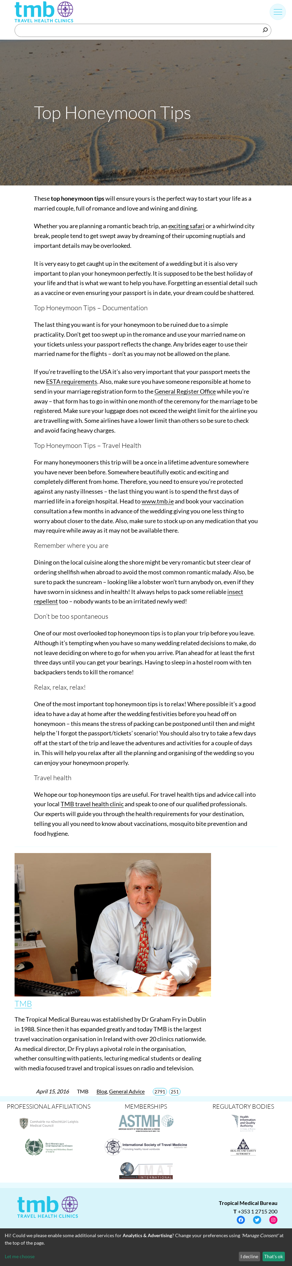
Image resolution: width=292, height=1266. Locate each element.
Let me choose (20, 1256)
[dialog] (146, 1247)
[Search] (265, 30)
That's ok (273, 1256)
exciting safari (186, 226)
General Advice (127, 1091)
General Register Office (185, 391)
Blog (102, 1091)
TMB (23, 1003)
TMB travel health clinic (92, 804)
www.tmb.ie (158, 501)
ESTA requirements (71, 381)
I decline (249, 1256)
